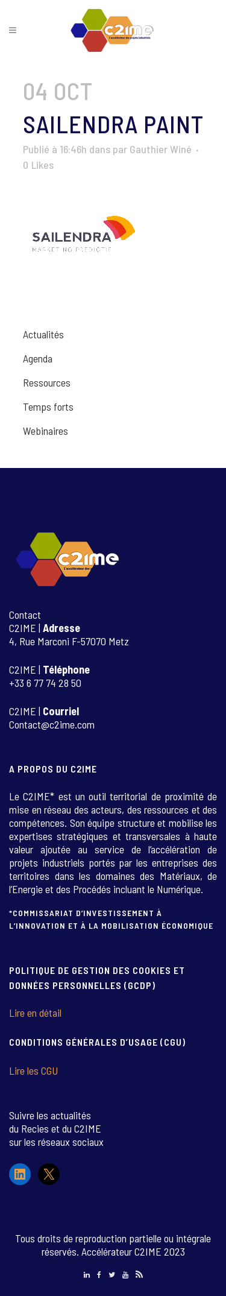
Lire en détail (35, 1012)
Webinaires (45, 430)
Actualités (43, 334)
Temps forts (48, 406)
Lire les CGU (33, 1070)
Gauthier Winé (161, 149)
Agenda (37, 358)
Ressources (47, 382)
